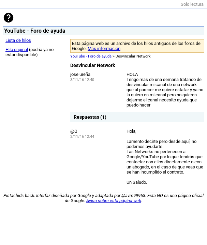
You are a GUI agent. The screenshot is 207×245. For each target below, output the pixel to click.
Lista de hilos (18, 40)
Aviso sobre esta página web (113, 200)
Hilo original (16, 49)
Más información (104, 48)
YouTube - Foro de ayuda (91, 56)
